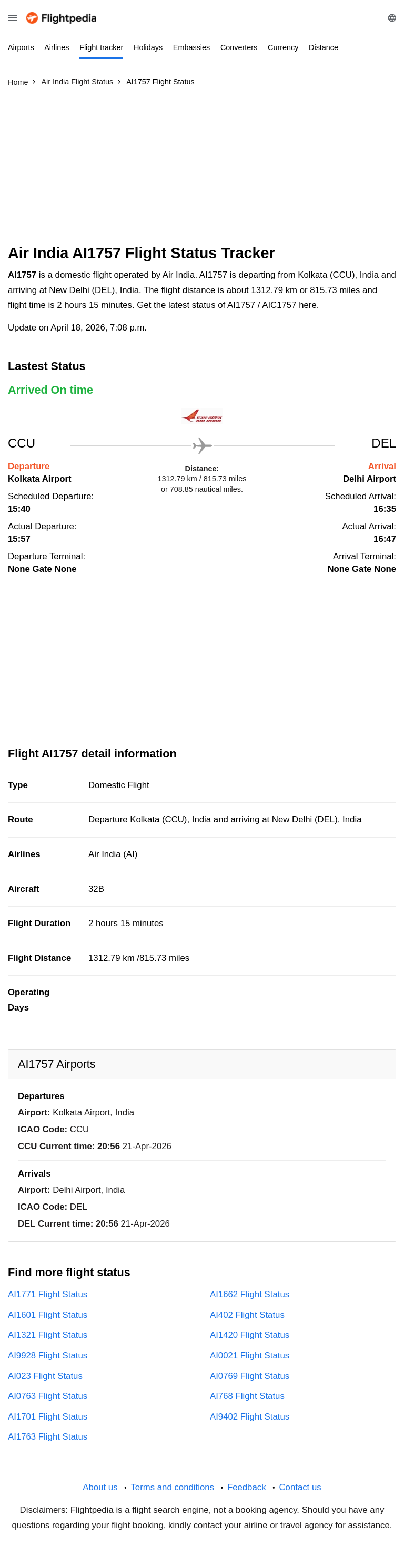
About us (100, 1487)
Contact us (300, 1487)
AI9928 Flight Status (47, 1356)
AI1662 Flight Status (249, 1294)
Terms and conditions (172, 1487)
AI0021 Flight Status (249, 1356)
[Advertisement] (202, 170)
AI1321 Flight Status (47, 1335)
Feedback (246, 1487)
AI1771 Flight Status (47, 1294)
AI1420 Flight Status (249, 1335)
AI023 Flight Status (45, 1376)
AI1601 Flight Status (47, 1315)
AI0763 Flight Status (47, 1396)
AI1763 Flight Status (47, 1437)
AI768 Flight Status (247, 1396)
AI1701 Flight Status (47, 1417)
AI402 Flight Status (247, 1315)
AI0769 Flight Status (249, 1376)
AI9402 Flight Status (249, 1417)
